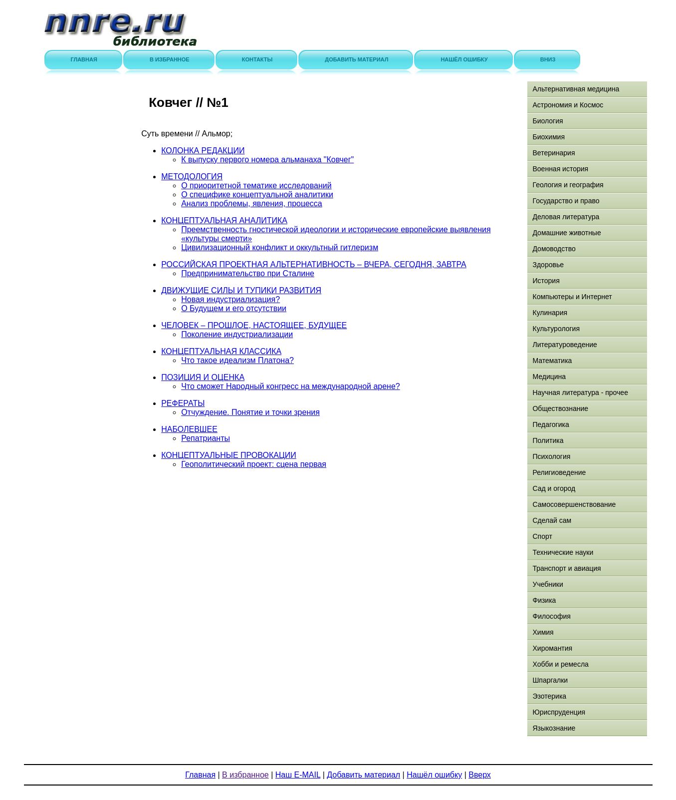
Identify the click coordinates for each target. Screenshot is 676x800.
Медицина (549, 377)
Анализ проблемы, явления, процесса (251, 203)
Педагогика (550, 424)
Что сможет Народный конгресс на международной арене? (290, 386)
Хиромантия (552, 648)
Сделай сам (551, 520)
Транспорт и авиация (566, 568)
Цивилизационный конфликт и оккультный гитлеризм (279, 247)
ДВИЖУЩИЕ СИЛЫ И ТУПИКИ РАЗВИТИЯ (241, 290)
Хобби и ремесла (560, 664)
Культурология (556, 329)
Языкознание (553, 728)
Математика (552, 361)
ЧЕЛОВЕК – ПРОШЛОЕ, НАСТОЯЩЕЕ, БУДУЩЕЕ (254, 325)
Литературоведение (564, 345)
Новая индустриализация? (230, 299)
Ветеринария (553, 153)
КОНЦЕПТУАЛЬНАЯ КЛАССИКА (221, 351)
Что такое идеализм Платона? (237, 360)
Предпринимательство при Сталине (247, 273)
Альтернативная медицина (575, 89)
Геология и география (567, 185)
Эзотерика (549, 696)
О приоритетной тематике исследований (256, 185)
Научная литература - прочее (580, 393)
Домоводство (553, 249)
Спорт (542, 536)
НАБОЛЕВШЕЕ (189, 429)
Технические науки (562, 552)
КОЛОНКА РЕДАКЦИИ (202, 150)
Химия (542, 632)
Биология (547, 121)
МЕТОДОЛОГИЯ (192, 176)
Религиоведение (559, 472)
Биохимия (548, 137)
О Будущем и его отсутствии (233, 308)
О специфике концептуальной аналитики (257, 194)
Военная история (560, 169)
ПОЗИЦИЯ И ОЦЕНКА (202, 377)
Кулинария (549, 313)
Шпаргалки (550, 680)
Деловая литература (565, 217)
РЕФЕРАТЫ (183, 403)
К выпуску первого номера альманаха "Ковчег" (267, 159)
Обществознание (560, 408)
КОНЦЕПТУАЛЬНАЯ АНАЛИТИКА (224, 220)
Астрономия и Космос (567, 105)
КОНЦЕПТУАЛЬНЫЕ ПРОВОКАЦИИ (228, 455)
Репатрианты (205, 438)
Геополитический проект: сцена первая (253, 464)
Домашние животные (566, 233)
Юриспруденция (558, 712)
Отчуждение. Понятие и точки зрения (250, 412)
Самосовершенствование (574, 504)
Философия (551, 616)
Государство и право (565, 201)
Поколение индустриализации (237, 334)
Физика (544, 600)
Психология (551, 456)
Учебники (547, 584)
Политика (547, 440)
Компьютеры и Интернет (572, 297)
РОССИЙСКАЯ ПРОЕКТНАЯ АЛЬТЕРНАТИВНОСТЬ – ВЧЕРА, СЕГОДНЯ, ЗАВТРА (313, 264)
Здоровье (548, 265)
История (545, 281)
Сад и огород (553, 488)
